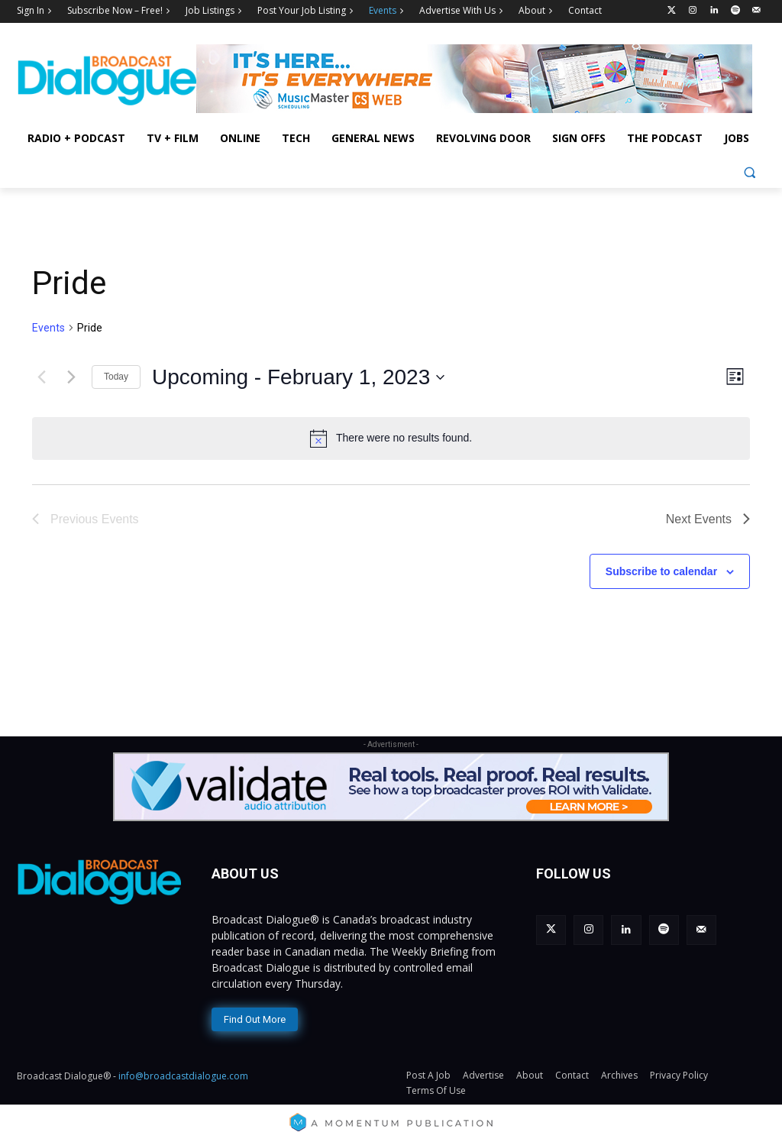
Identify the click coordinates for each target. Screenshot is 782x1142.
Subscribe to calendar (661, 571)
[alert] (391, 438)
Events (48, 328)
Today (116, 376)
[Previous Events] (41, 377)
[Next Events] (71, 377)
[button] (749, 172)
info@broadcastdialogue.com (183, 1074)
